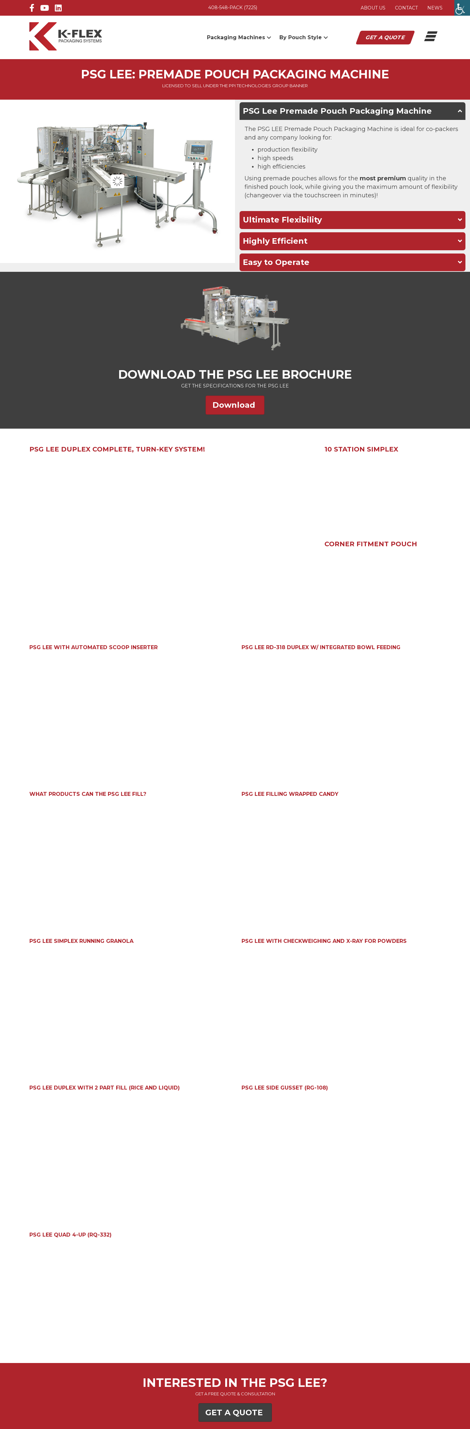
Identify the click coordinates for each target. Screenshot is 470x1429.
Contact (406, 8)
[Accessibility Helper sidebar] (462, 8)
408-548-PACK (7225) (232, 7)
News (435, 8)
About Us (373, 8)
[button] (269, 37)
